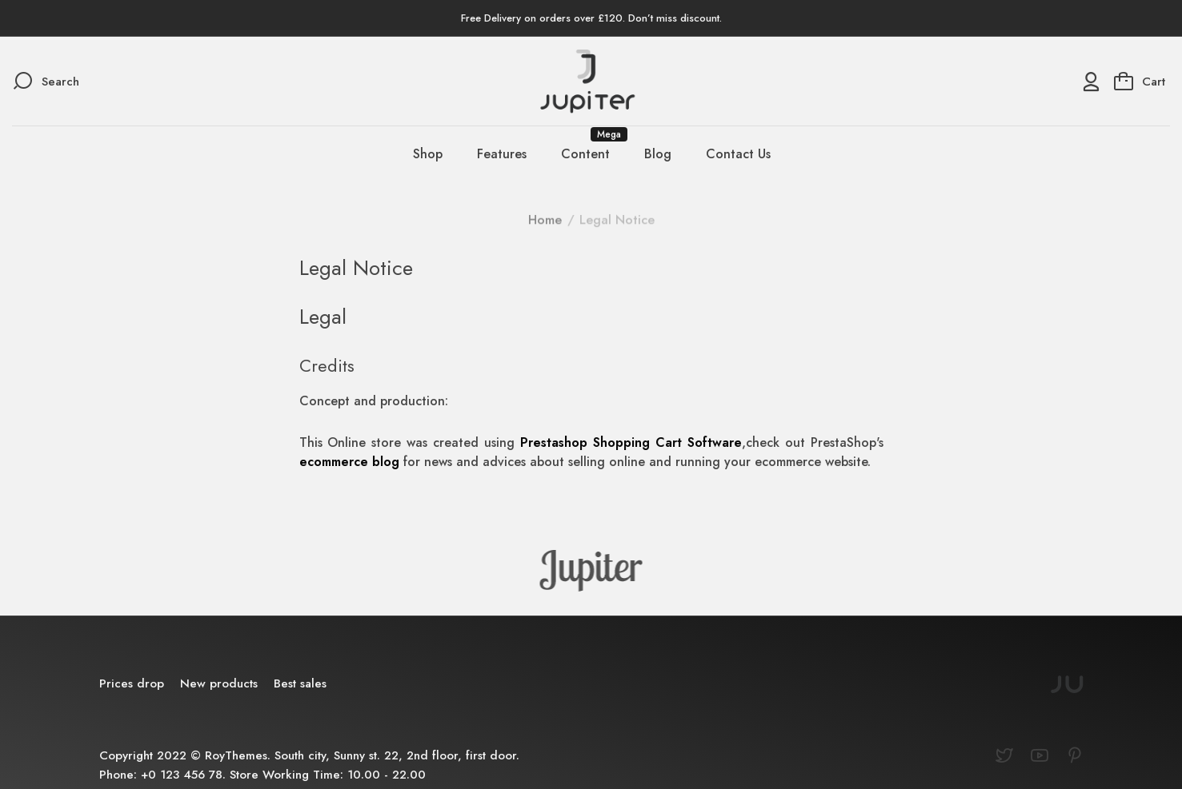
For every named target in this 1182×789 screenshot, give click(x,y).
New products (219, 683)
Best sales (300, 683)
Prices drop (131, 683)
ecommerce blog (349, 461)
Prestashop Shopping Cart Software (631, 442)
